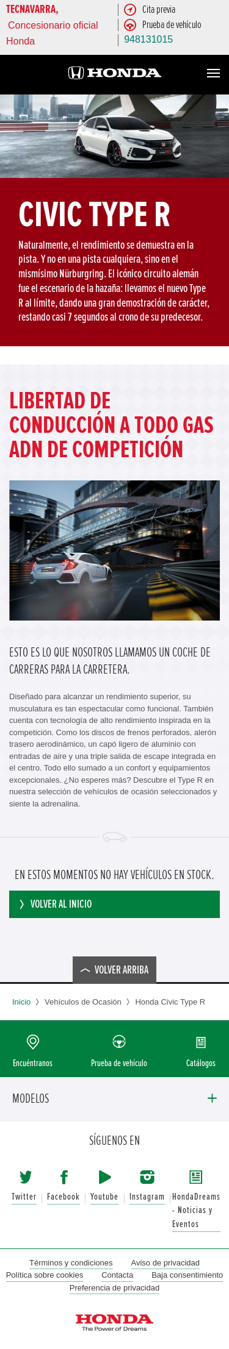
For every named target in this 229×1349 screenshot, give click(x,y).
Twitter (24, 1196)
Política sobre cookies (44, 1275)
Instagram (147, 1196)
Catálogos (201, 1063)
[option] (114, 220)
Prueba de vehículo (119, 1063)
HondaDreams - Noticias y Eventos (196, 1210)
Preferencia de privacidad (114, 1287)
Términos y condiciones (71, 1262)
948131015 (148, 39)
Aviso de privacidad (165, 1262)
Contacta (117, 1275)
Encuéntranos (33, 1063)
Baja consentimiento (187, 1275)
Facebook (63, 1196)
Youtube (104, 1196)
